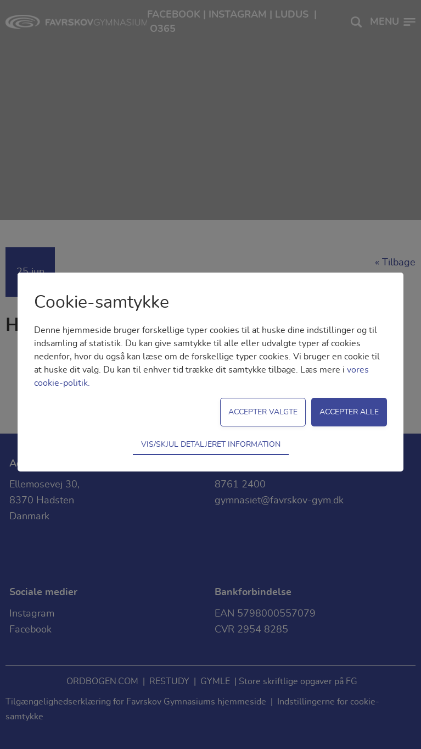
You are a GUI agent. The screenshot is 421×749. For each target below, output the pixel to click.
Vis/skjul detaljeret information (210, 444)
